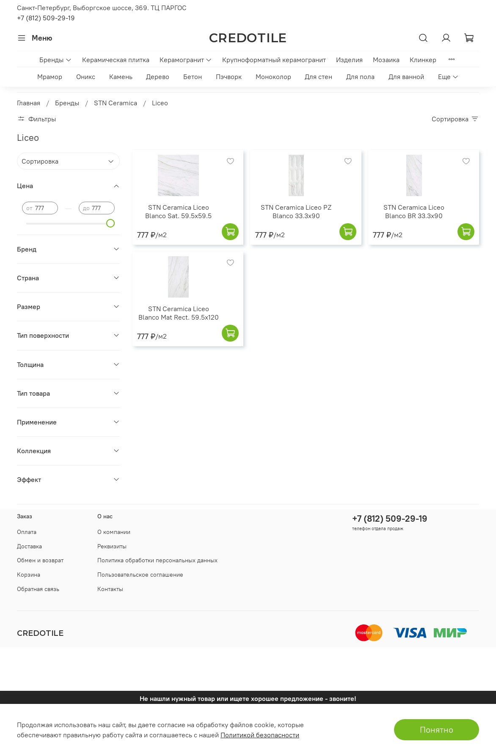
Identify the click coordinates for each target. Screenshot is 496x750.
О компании (113, 532)
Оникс (85, 76)
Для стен (318, 76)
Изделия (349, 59)
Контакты (110, 589)
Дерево (157, 76)
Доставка (29, 546)
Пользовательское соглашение (140, 574)
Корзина (28, 574)
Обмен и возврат (40, 560)
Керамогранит (186, 59)
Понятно (436, 729)
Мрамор (49, 76)
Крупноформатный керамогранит (274, 59)
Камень (120, 76)
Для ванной (406, 76)
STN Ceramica (115, 103)
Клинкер (423, 59)
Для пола (360, 76)
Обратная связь (38, 589)
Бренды (55, 59)
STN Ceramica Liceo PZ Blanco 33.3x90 (296, 211)
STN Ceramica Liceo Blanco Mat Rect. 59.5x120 (178, 312)
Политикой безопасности (259, 735)
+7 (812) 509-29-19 (46, 18)
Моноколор (273, 76)
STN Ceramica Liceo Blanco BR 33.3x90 (413, 211)
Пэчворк (229, 76)
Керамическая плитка (115, 59)
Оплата (26, 532)
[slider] (110, 223)
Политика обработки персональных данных (157, 560)
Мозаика (386, 59)
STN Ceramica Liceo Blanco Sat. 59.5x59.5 (178, 211)
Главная (28, 103)
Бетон (192, 76)
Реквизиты (112, 546)
